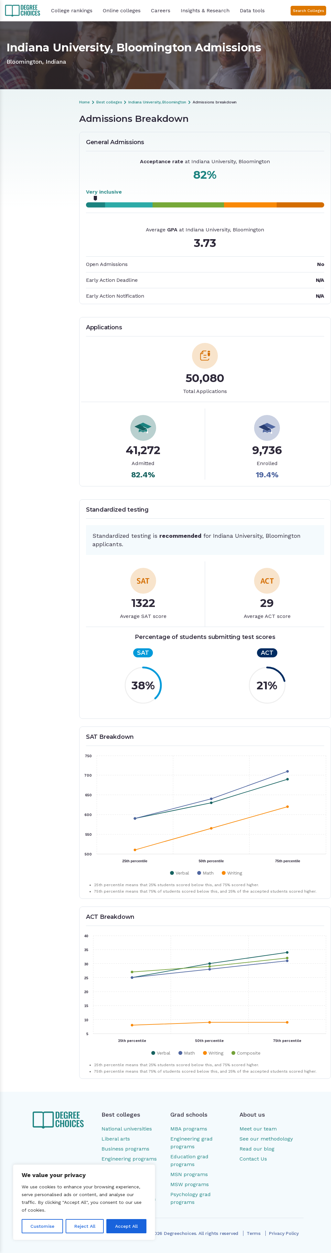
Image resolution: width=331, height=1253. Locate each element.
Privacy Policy (284, 1233)
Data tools (252, 10)
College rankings (71, 10)
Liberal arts (115, 1139)
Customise (42, 1226)
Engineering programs (129, 1159)
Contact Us (253, 1159)
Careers (160, 10)
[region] (84, 1202)
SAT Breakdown (25, 167)
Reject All (84, 1226)
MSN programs (189, 1174)
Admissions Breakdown (33, 134)
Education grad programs (189, 1160)
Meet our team (258, 1129)
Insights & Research (205, 10)
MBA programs (188, 1129)
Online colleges (122, 10)
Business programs (125, 1149)
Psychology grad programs (190, 1198)
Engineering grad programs (191, 1143)
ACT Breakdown (26, 178)
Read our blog (257, 1149)
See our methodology (266, 1139)
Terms (254, 1233)
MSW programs (189, 1184)
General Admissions (29, 145)
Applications (21, 156)
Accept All (126, 1226)
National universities (126, 1129)
